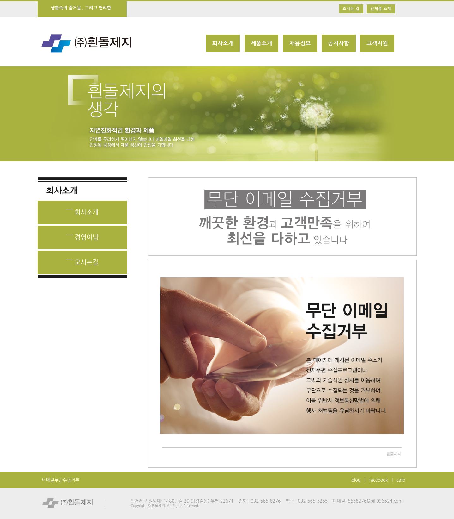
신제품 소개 (381, 9)
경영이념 (82, 235)
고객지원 (377, 43)
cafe (400, 480)
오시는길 (82, 260)
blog (356, 480)
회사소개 (223, 43)
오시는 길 (351, 9)
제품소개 (261, 43)
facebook (378, 480)
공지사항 (338, 43)
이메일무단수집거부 (60, 480)
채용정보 (300, 43)
